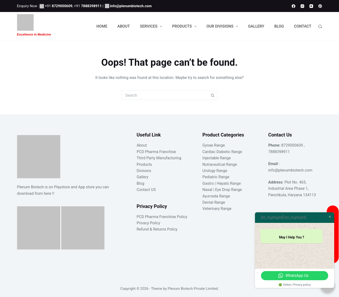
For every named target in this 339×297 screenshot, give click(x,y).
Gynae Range (213, 145)
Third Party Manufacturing (159, 158)
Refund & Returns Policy (157, 229)
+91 (58, 6)
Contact (302, 26)
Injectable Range (216, 158)
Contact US (146, 189)
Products (185, 26)
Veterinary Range (216, 208)
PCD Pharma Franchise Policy (162, 216)
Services (152, 26)
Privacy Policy (148, 223)
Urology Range (214, 170)
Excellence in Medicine (34, 34)
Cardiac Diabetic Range (222, 151)
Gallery (256, 26)
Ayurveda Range (216, 196)
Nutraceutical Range (219, 164)
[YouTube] (311, 6)
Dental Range (213, 202)
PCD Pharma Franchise (156, 151)
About (123, 26)
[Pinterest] (320, 6)
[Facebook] (293, 6)
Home (102, 26)
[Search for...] (164, 95)
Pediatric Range (215, 177)
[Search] (320, 26)
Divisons (144, 170)
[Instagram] (302, 6)
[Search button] (213, 95)
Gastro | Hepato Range (221, 183)
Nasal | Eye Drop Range (222, 189)
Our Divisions (223, 26)
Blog (279, 26)
